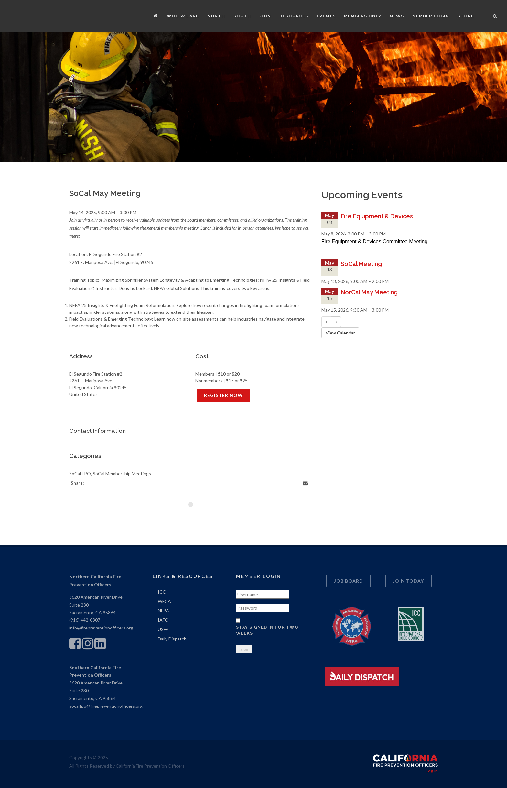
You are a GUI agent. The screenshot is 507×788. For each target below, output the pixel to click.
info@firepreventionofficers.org (101, 627)
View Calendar (340, 332)
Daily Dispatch (172, 638)
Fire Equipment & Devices (377, 216)
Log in (432, 770)
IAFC (163, 620)
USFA (163, 629)
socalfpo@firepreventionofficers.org (106, 706)
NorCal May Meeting (369, 292)
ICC (162, 592)
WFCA (164, 601)
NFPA (163, 610)
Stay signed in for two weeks (267, 630)
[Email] (305, 483)
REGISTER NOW (223, 395)
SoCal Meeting (361, 263)
